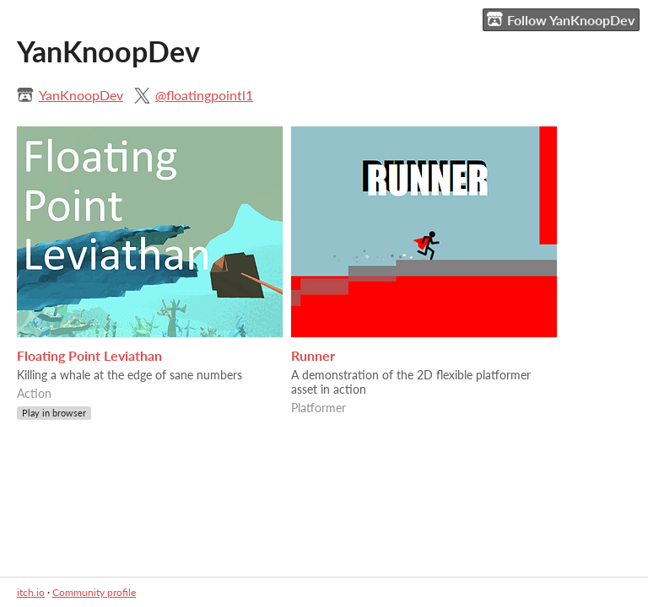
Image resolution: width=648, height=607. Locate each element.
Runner (313, 355)
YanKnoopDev (81, 95)
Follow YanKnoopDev (560, 19)
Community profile (94, 592)
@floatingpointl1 (204, 95)
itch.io (31, 592)
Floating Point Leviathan (89, 355)
